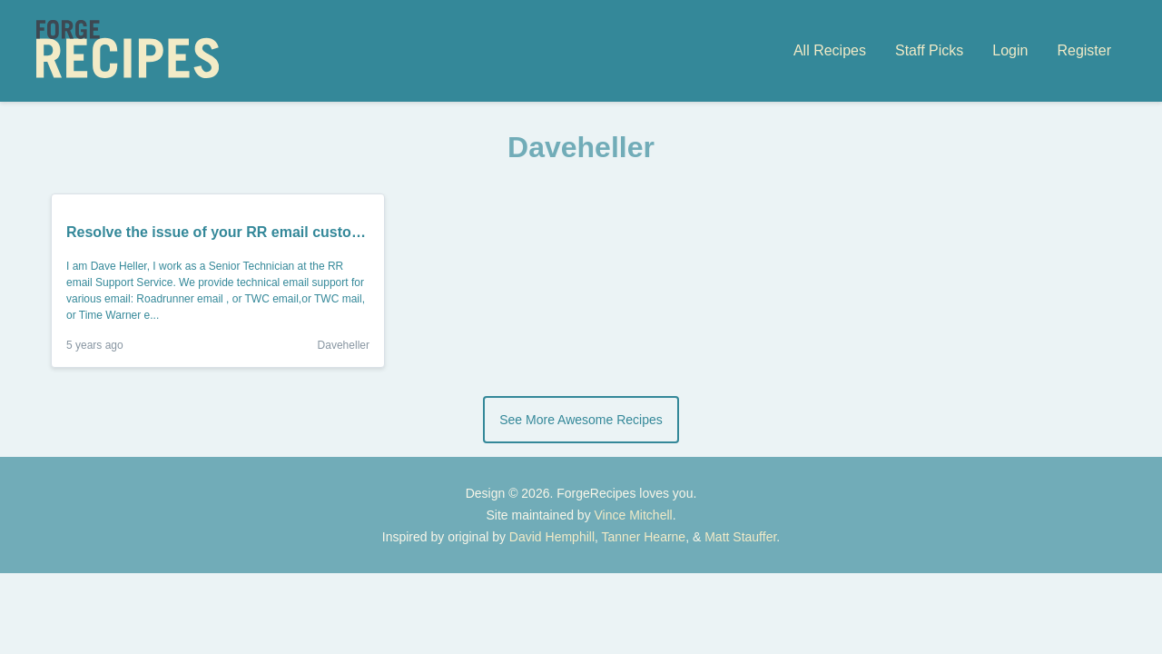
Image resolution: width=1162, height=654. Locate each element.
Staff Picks (929, 50)
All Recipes (829, 50)
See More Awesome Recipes (581, 419)
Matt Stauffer (740, 537)
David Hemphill (552, 537)
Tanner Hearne (644, 537)
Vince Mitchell (634, 515)
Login (1010, 50)
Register (1084, 50)
